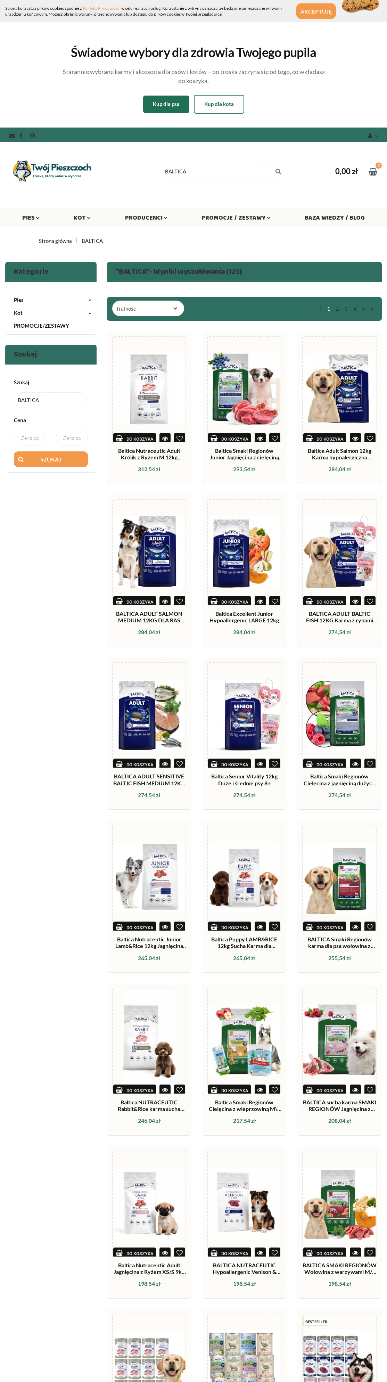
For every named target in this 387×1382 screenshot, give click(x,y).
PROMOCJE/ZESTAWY (41, 325)
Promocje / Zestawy (236, 219)
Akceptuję (322, 11)
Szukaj (50, 459)
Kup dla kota (219, 104)
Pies (31, 219)
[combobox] (148, 308)
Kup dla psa (166, 104)
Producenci (146, 219)
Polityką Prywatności (102, 8)
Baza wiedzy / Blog (335, 219)
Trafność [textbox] (126, 308)
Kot (82, 219)
